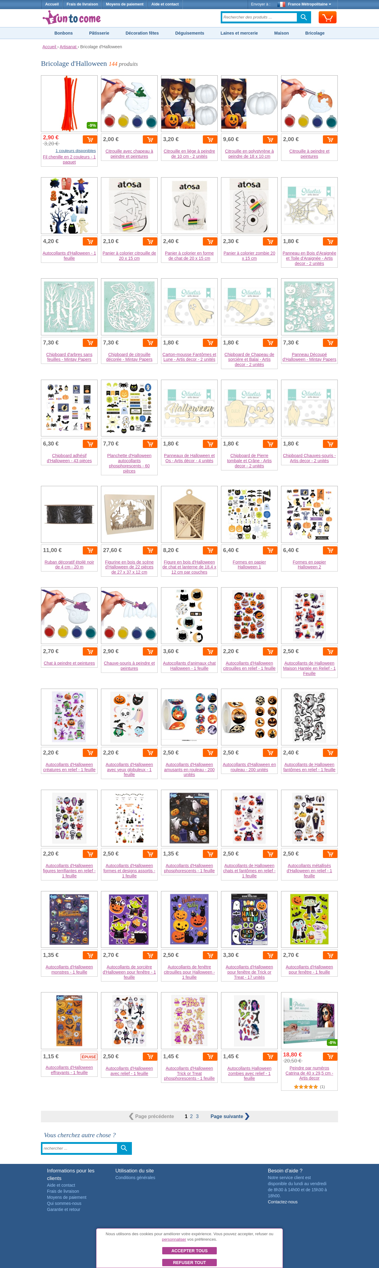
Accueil (52, 4)
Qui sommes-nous (64, 1203)
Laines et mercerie (239, 33)
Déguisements (189, 33)
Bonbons (63, 33)
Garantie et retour (63, 1209)
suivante (229, 1116)
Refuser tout (189, 1262)
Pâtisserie (99, 33)
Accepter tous (189, 1250)
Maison (281, 33)
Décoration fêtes (142, 33)
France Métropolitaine (304, 4)
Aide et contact (165, 4)
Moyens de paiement (124, 4)
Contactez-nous (282, 1201)
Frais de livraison (82, 4)
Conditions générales (136, 1177)
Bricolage (315, 33)
